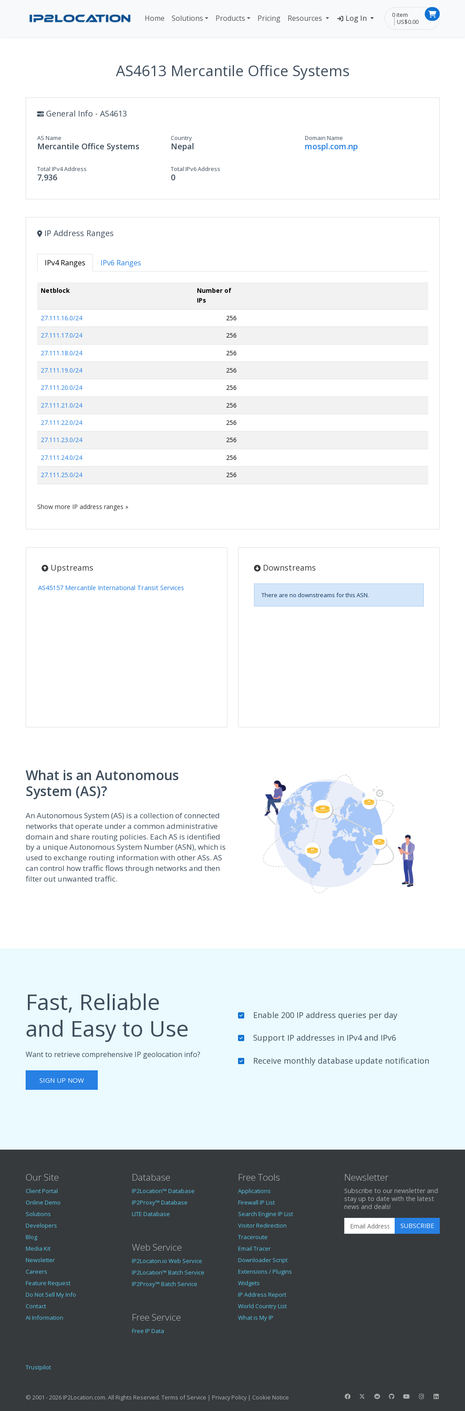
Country (181, 138)
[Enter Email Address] (369, 1226)
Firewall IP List (256, 1202)
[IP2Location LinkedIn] (435, 1396)
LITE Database (151, 1214)
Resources (306, 18)
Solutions (187, 18)
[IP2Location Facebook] (347, 1396)
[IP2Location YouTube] (406, 1396)
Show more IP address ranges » (82, 506)
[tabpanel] (232, 396)
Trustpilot (38, 1367)
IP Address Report (262, 1294)
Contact (36, 1306)
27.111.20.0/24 (61, 387)
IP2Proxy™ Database (160, 1202)
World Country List (262, 1306)
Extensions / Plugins (265, 1271)
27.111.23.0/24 (61, 439)
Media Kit (38, 1248)
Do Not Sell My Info (51, 1294)
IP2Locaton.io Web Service (167, 1261)
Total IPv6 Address (195, 169)
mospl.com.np (331, 146)
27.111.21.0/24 (61, 405)
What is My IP (255, 1318)
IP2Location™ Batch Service (168, 1272)
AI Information (44, 1318)
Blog (31, 1237)
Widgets (249, 1283)
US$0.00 (408, 22)
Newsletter (40, 1260)
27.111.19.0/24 (61, 370)
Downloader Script (263, 1260)
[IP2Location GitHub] (391, 1396)
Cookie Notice (270, 1397)
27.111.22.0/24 (61, 422)
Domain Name (324, 138)
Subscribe (417, 1225)
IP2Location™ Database (163, 1191)
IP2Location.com (84, 1397)
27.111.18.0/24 (61, 353)
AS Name (49, 138)
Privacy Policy (229, 1397)
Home (155, 18)
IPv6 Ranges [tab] (120, 263)
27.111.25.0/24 (61, 474)
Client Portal (42, 1191)
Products (230, 18)
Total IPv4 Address (62, 169)
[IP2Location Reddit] (376, 1396)
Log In (352, 18)
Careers (36, 1271)
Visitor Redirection (262, 1225)
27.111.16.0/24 (61, 318)
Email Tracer (254, 1248)
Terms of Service (183, 1397)
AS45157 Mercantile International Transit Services (111, 587)
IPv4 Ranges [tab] (65, 263)
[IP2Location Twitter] (362, 1396)
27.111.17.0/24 (61, 335)
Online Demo (43, 1202)
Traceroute (253, 1237)
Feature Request (48, 1283)
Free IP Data (148, 1331)
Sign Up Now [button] (61, 1080)
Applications (254, 1191)
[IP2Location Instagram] (421, 1396)
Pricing (269, 18)
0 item (400, 14)
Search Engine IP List (265, 1214)
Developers (41, 1225)
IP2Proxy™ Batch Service (164, 1284)
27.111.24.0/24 (61, 457)
